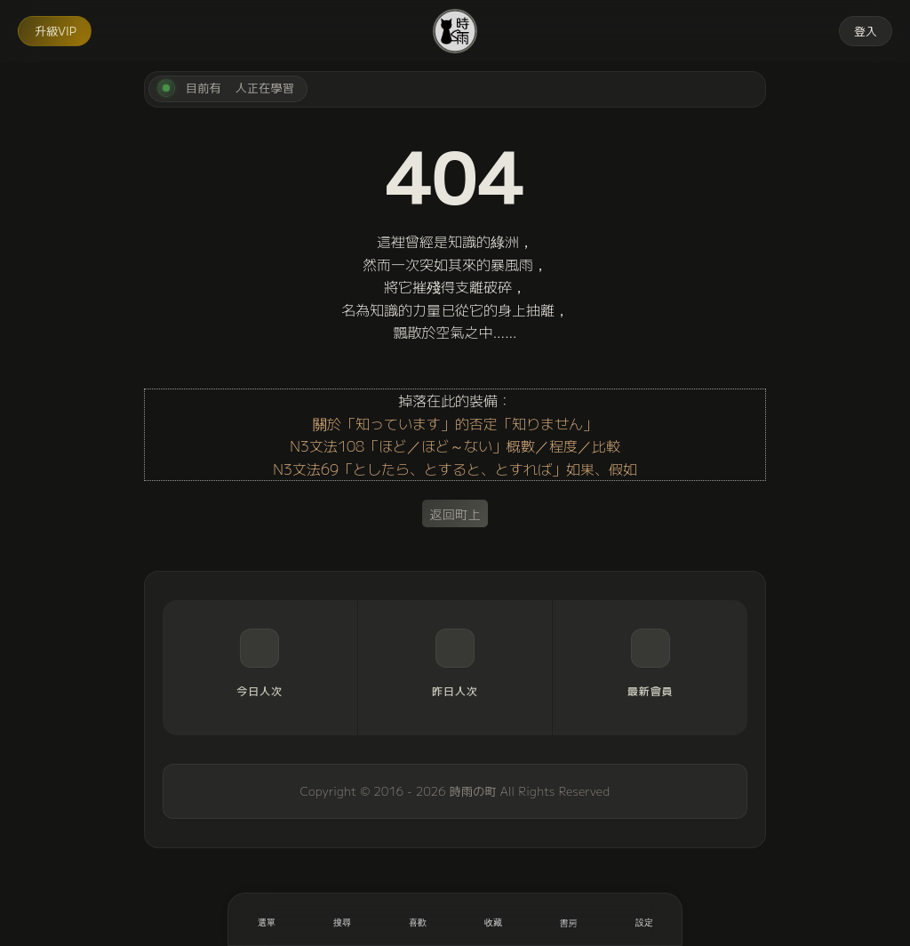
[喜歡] (417, 919)
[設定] (644, 919)
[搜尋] (341, 919)
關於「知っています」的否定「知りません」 (455, 423)
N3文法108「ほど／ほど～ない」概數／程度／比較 (455, 445)
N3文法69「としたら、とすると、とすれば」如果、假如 (455, 468)
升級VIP (55, 30)
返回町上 (455, 513)
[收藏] (493, 919)
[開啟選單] (266, 919)
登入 (865, 30)
